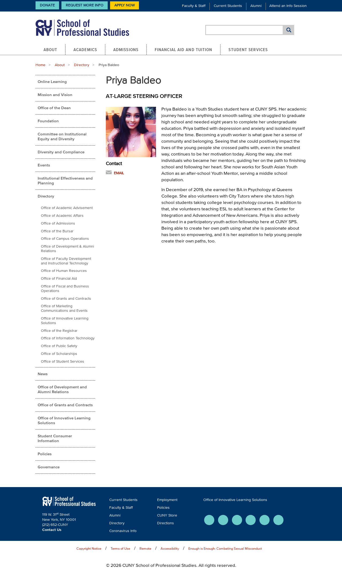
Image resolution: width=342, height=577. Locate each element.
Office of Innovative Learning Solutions (64, 320)
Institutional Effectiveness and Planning (65, 180)
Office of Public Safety (59, 346)
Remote (145, 548)
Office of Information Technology (68, 338)
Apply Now (124, 5)
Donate (47, 5)
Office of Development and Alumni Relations (62, 389)
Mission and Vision (55, 94)
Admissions (125, 49)
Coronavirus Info (123, 531)
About (50, 49)
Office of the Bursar (57, 231)
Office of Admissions (58, 223)
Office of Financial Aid (59, 278)
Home (40, 65)
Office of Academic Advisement (67, 208)
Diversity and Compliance (61, 152)
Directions (165, 523)
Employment (167, 500)
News (43, 373)
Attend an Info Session (288, 6)
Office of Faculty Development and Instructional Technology (66, 261)
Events (44, 165)
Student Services (248, 49)
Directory (81, 65)
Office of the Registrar (59, 331)
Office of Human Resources (64, 271)
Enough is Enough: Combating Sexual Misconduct (225, 548)
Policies (45, 453)
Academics (85, 49)
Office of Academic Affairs (62, 216)
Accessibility (170, 548)
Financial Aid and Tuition (183, 49)
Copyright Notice (88, 548)
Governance (49, 467)
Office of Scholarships (59, 354)
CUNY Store (167, 515)
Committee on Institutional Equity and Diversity (62, 136)
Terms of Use (120, 548)
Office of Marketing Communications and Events (64, 308)
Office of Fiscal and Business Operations (65, 288)
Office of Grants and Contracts (66, 299)
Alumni (256, 6)
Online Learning (52, 81)
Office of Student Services (62, 361)
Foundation (48, 121)
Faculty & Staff (193, 6)
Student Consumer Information (55, 438)
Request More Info (84, 5)
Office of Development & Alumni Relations (67, 248)
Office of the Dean (54, 107)
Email (119, 173)
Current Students (228, 6)
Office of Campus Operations (65, 239)
